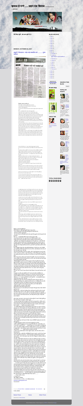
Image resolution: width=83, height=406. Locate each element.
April (52, 65)
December (53, 53)
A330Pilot (46, 402)
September (53, 58)
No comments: (39, 388)
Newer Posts (17, 395)
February (53, 68)
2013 (51, 76)
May (52, 63)
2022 (51, 43)
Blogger (55, 402)
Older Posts (42, 395)
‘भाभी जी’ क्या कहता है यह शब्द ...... (67, 107)
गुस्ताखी (66, 94)
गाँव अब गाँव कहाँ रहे (66, 120)
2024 (51, 40)
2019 (51, 48)
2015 (51, 72)
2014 (51, 74)
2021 (51, 45)
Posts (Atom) (22, 397)
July (52, 62)
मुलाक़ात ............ (66, 132)
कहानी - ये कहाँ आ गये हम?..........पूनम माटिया (67, 144)
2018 (51, 50)
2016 (51, 71)
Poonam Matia (53, 123)
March (52, 67)
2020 (51, 46)
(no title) (67, 165)
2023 (51, 41)
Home (30, 395)
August (53, 60)
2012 (51, 77)
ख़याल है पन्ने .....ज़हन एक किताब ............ (32, 6)
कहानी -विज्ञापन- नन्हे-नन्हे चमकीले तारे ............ (59, 56)
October (53, 55)
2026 (51, 36)
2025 (51, 38)
